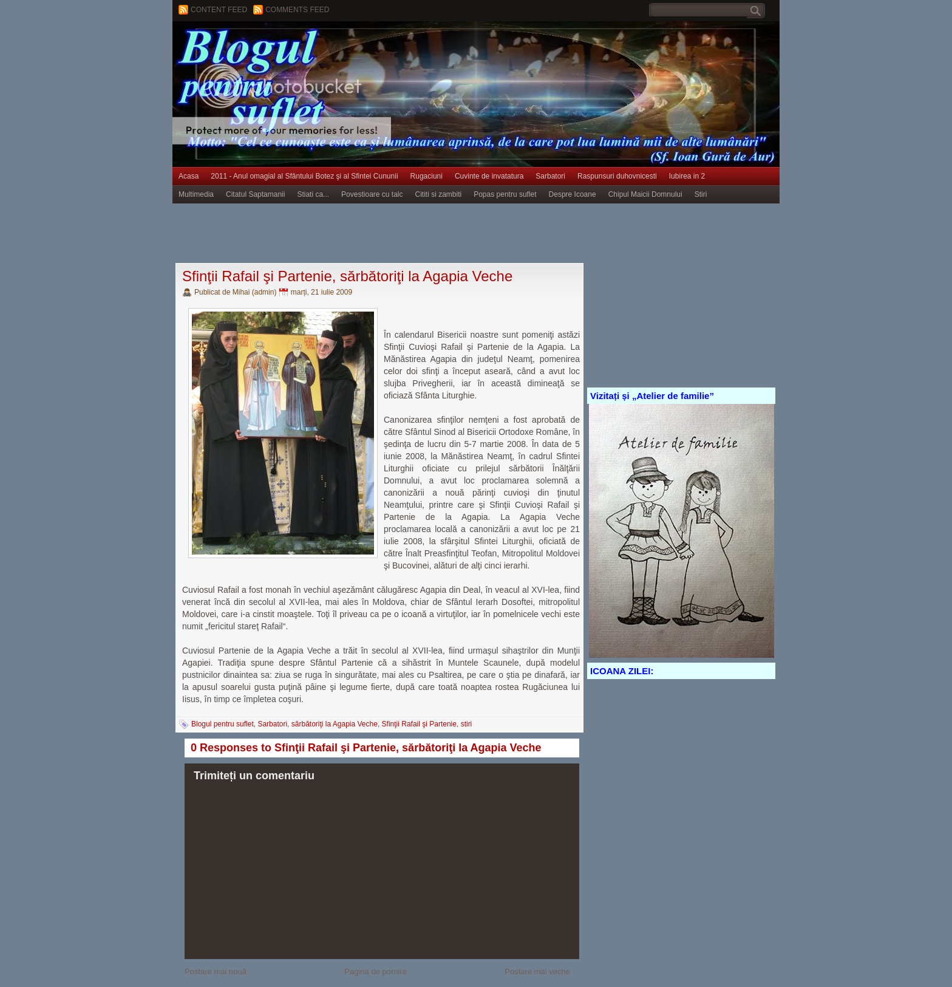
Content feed (219, 9)
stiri (466, 724)
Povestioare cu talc (372, 194)
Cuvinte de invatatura (489, 176)
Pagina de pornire (375, 971)
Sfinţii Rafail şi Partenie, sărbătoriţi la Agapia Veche (347, 276)
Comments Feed (297, 9)
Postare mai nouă (215, 971)
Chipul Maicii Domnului (645, 194)
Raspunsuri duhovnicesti (617, 176)
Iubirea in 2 (687, 176)
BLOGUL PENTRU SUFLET (309, 45)
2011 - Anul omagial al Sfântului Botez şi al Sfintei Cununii (304, 176)
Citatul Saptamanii (255, 194)
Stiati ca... (313, 194)
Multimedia (196, 194)
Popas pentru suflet (505, 194)
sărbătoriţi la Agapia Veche (334, 724)
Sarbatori (550, 176)
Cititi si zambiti (438, 194)
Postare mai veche (537, 971)
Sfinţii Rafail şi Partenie (419, 724)
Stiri (701, 194)
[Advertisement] (393, 234)
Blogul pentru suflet (222, 724)
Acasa (188, 176)
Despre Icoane (572, 194)
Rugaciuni (426, 176)
